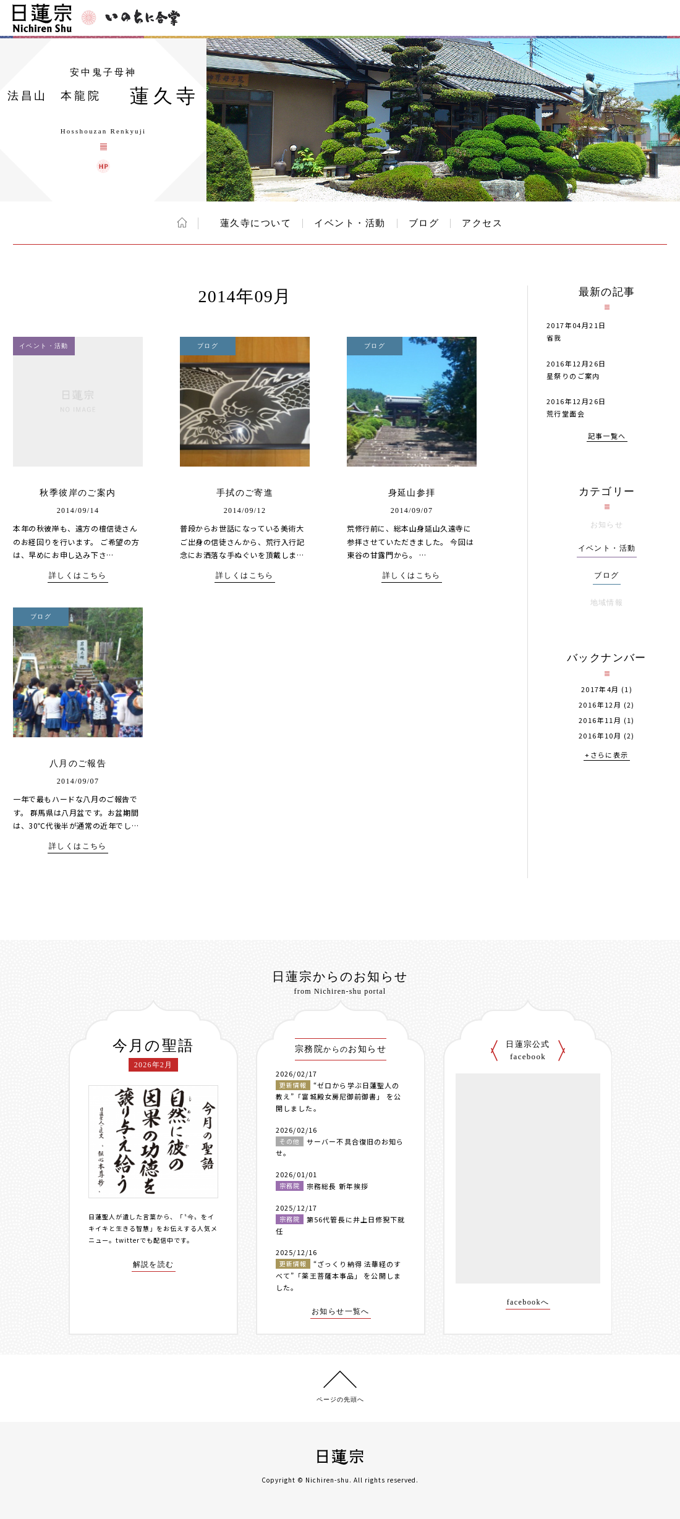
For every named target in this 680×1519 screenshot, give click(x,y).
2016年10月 (600, 735)
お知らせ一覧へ (341, 1312)
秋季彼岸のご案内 (78, 492)
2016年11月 (600, 720)
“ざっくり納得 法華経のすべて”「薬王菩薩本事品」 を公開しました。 (338, 1275)
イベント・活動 (350, 223)
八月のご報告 (77, 763)
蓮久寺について (250, 223)
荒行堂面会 (565, 413)
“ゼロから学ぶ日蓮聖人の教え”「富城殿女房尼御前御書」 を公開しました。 (338, 1096)
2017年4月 (600, 689)
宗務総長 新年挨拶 (337, 1186)
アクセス (482, 223)
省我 (554, 337)
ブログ (424, 223)
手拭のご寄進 (244, 492)
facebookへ (528, 1302)
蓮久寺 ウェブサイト (103, 166)
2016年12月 (600, 704)
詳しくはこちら (78, 576)
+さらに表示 (606, 755)
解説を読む (153, 1265)
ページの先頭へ (340, 1399)
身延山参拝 (412, 492)
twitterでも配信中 (145, 1240)
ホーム (182, 222)
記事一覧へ (607, 437)
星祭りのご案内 (573, 376)
